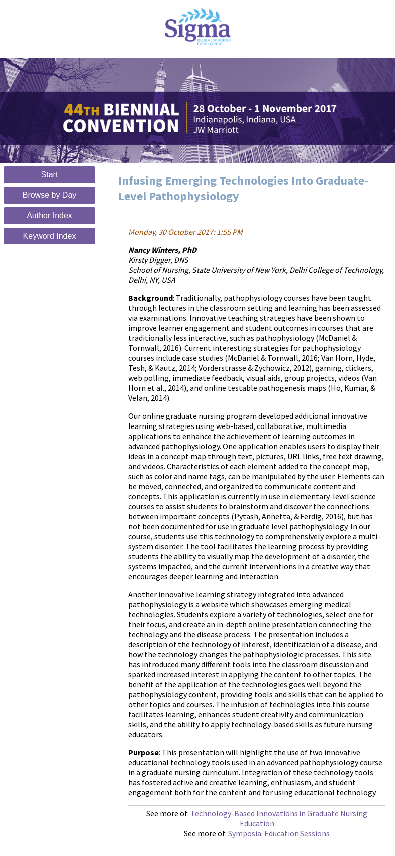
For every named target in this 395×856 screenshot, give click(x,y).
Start (49, 174)
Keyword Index (49, 236)
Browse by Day (50, 195)
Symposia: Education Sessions (279, 833)
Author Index (49, 215)
